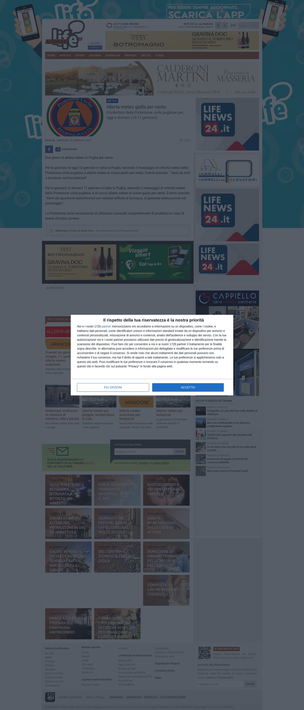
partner (106, 326)
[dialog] (152, 355)
